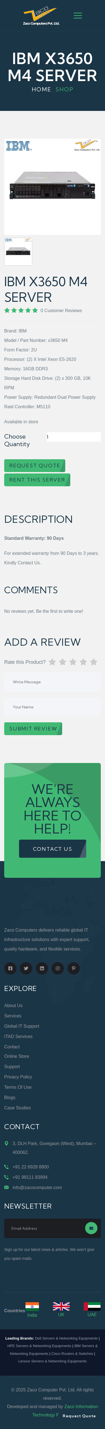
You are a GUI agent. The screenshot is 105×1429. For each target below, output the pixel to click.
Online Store (16, 1056)
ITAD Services (18, 1036)
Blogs (9, 1097)
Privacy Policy (18, 1077)
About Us (13, 1005)
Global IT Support (21, 1026)
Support (12, 1066)
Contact (12, 1046)
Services (12, 1016)
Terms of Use (18, 1087)
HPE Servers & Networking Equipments (39, 1346)
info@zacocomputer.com (37, 1187)
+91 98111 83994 (30, 1177)
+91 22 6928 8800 (31, 1167)
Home (42, 89)
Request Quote (79, 1415)
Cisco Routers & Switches (72, 1354)
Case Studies (17, 1107)
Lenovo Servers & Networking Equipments (52, 1361)
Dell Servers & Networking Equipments (66, 1338)
